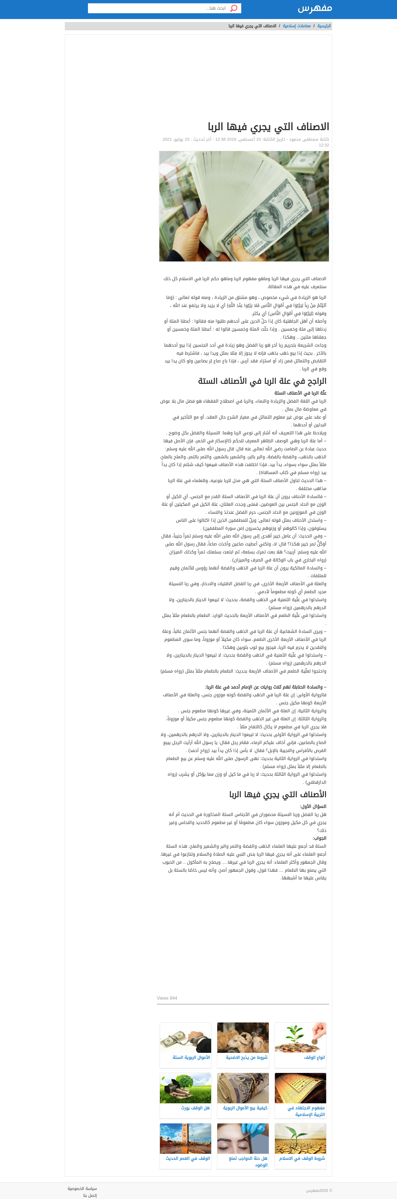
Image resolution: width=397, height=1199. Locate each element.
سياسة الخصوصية (82, 1188)
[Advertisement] (243, 78)
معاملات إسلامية (297, 26)
